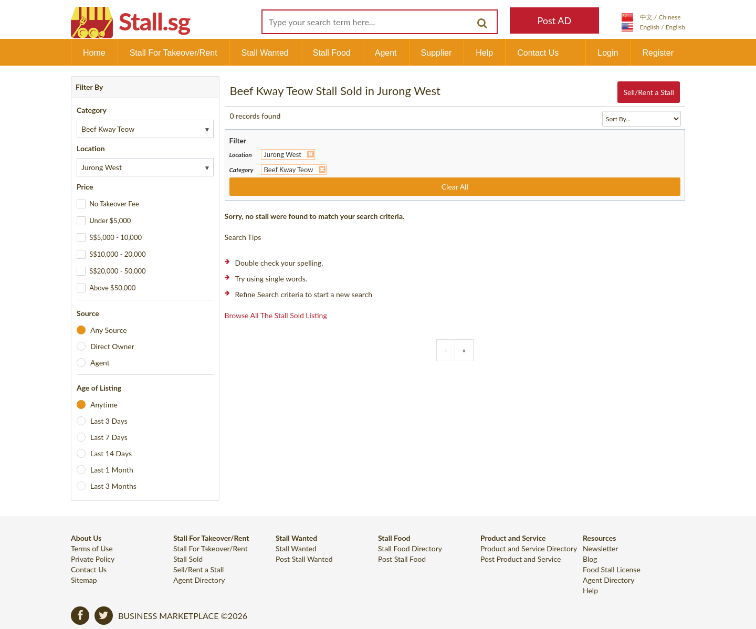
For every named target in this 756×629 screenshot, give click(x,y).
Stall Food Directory (410, 548)
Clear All (455, 186)
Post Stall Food (402, 558)
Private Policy (92, 558)
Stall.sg (154, 21)
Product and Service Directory (528, 548)
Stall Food (332, 52)
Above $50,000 (112, 288)
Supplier (436, 52)
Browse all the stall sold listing (276, 315)
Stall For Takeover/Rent (173, 52)
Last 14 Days (111, 453)
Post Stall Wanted (304, 558)
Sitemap (84, 579)
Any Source (108, 330)
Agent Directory (199, 579)
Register (658, 52)
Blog (590, 558)
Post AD (554, 20)
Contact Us (538, 52)
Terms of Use (92, 548)
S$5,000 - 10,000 (115, 237)
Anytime (104, 404)
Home (94, 52)
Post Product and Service (520, 558)
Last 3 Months (113, 485)
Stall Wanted (265, 52)
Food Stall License (611, 569)
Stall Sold (188, 558)
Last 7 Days (109, 437)
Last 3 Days (109, 420)
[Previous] (445, 350)
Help (484, 52)
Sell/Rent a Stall (648, 92)
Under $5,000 (110, 220)
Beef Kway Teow (288, 169)
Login (607, 52)
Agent (386, 52)
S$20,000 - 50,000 (117, 271)
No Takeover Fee (114, 204)
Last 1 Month (111, 469)
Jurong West (282, 154)
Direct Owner (112, 346)
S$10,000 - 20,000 (117, 254)
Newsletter (600, 548)
